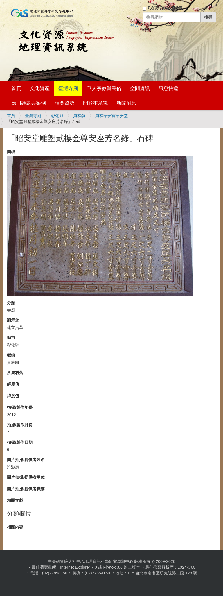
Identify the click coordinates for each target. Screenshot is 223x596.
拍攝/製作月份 (20, 425)
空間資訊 (140, 88)
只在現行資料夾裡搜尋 (165, 8)
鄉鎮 (11, 355)
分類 (11, 302)
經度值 (13, 384)
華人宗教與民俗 (104, 88)
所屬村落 (15, 372)
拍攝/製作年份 (20, 407)
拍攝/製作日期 (20, 442)
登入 (134, 25)
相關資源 (64, 103)
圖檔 (11, 151)
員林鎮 (79, 115)
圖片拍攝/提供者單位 (26, 477)
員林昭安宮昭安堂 (111, 115)
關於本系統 (95, 103)
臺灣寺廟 (68, 88)
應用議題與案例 (28, 103)
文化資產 (40, 88)
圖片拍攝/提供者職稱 (26, 488)
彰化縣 (57, 115)
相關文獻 (15, 500)
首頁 (16, 88)
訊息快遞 (168, 88)
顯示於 (13, 320)
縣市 (11, 337)
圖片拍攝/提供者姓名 (26, 459)
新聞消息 (126, 103)
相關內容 (15, 527)
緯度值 (13, 395)
